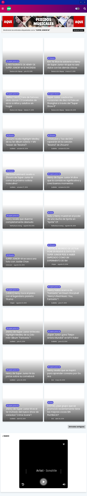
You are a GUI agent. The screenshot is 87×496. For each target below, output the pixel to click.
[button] (81, 2)
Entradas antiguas (76, 427)
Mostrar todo (78, 30)
